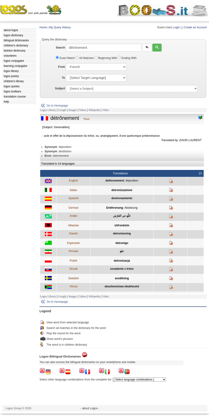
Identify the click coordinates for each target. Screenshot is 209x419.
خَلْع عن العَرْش (122, 216)
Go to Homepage (57, 105)
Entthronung (114, 207)
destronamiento (121, 198)
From (61, 66)
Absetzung (130, 207)
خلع (122, 251)
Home (43, 27)
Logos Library (48, 110)
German (73, 207)
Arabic (73, 216)
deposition (132, 180)
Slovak (73, 268)
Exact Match (66, 58)
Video (105, 110)
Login (176, 27)
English (73, 180)
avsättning (122, 278)
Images (73, 110)
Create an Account (195, 27)
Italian (73, 190)
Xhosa (73, 286)
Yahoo (82, 110)
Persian (73, 251)
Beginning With (106, 58)
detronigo (121, 243)
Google (62, 110)
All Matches (85, 58)
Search (60, 47)
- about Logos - (90, 408)
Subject (60, 88)
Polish (73, 260)
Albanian (73, 225)
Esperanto (73, 243)
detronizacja (122, 260)
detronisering (122, 233)
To (63, 77)
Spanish (73, 198)
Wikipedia (94, 110)
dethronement (114, 180)
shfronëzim (121, 225)
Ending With (127, 58)
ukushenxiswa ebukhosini (121, 286)
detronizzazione (121, 190)
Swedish (73, 278)
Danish (73, 233)
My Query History (60, 27)
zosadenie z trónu (122, 268)
